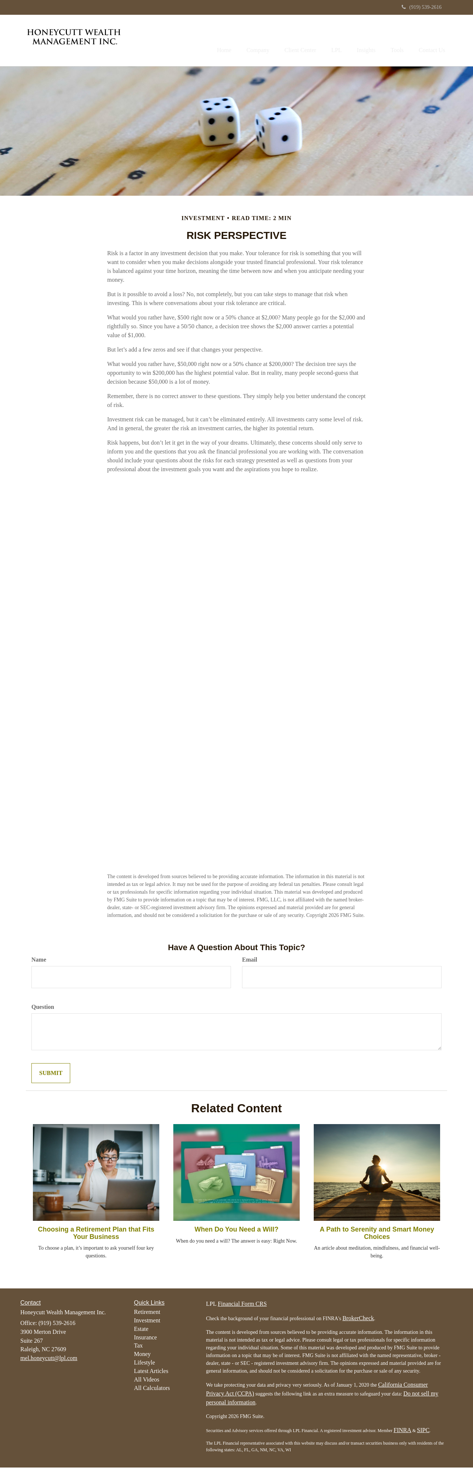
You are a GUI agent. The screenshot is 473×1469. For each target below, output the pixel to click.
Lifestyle (144, 1364)
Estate (141, 1330)
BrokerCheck (358, 1319)
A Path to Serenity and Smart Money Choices (377, 1234)
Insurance (145, 1338)
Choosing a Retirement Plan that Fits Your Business (96, 1234)
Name (38, 961)
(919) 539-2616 (422, 7)
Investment (147, 1322)
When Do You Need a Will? (236, 1231)
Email (249, 961)
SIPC (423, 1431)
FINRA (402, 1431)
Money (142, 1355)
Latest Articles (151, 1372)
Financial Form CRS (242, 1305)
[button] (239, 40)
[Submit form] (50, 1074)
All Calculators (152, 1389)
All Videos (147, 1381)
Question (42, 1008)
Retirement (147, 1313)
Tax (138, 1347)
